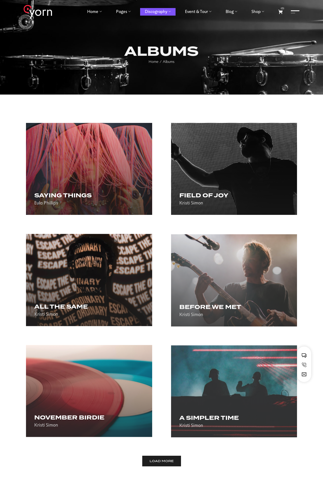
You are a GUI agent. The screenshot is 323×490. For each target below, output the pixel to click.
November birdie (69, 422)
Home (154, 69)
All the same (61, 311)
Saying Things (63, 196)
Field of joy (203, 197)
